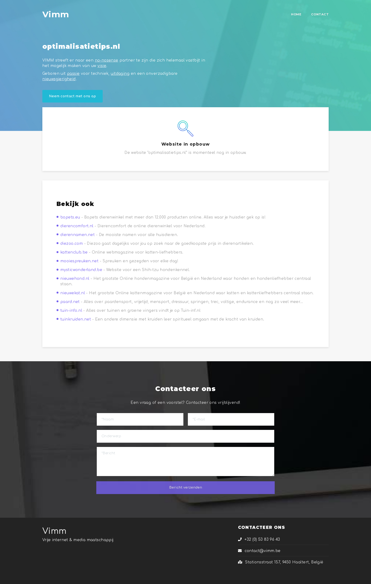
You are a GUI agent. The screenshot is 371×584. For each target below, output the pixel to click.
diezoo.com (71, 243)
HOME (296, 14)
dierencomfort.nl (76, 226)
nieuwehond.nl (74, 278)
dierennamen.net (77, 235)
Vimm (54, 531)
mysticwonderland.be (81, 270)
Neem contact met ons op (72, 96)
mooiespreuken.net (79, 261)
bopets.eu (70, 217)
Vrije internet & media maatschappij (78, 540)
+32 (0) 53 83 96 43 (259, 539)
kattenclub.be (74, 252)
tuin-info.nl (71, 310)
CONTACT (320, 14)
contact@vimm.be (259, 551)
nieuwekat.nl (72, 293)
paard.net (70, 302)
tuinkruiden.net (75, 319)
